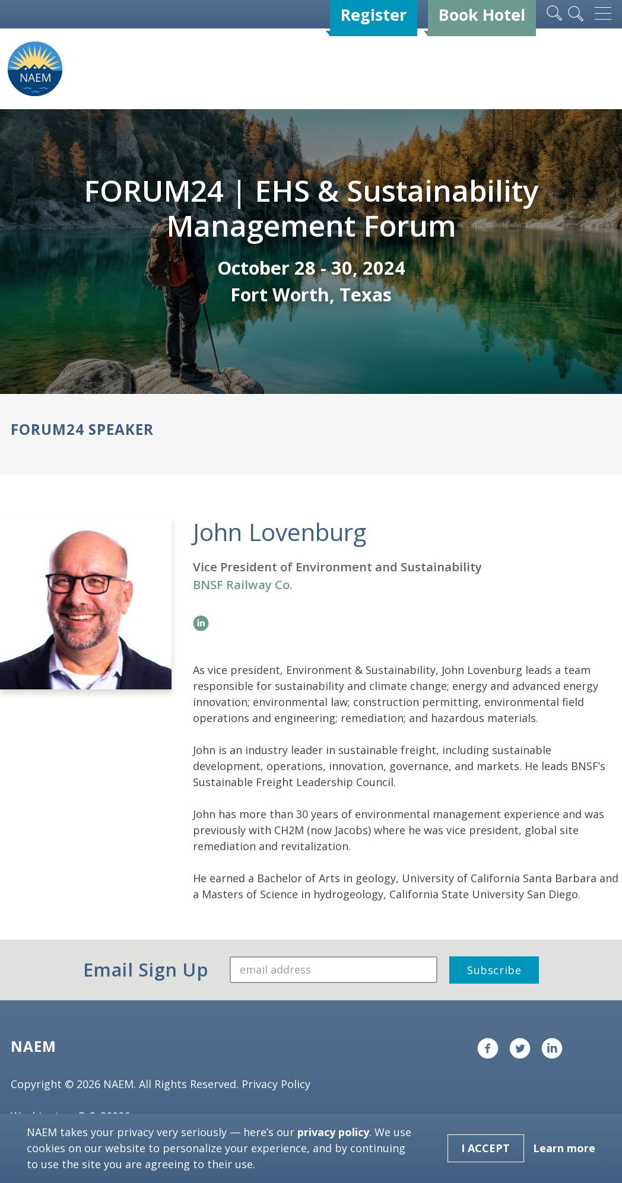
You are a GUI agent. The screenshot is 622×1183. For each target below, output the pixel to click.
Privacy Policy (276, 1084)
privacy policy (333, 1132)
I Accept (485, 1148)
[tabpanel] (311, 251)
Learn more (564, 1148)
